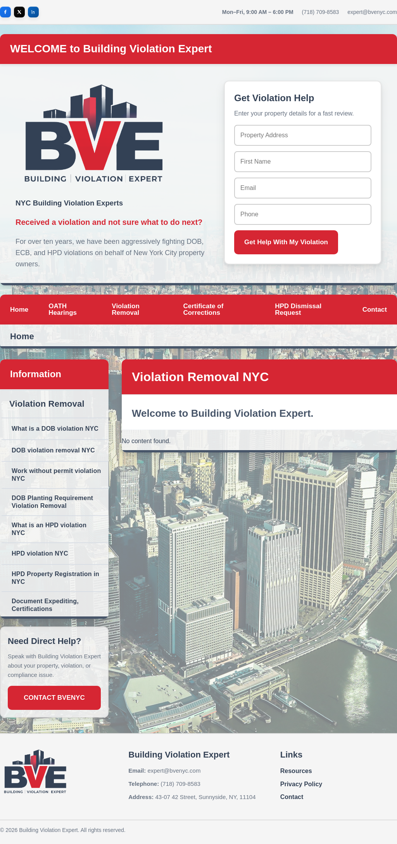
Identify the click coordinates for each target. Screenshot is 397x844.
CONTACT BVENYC (54, 697)
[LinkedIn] (33, 12)
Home (22, 336)
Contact (292, 797)
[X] (19, 12)
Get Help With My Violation (286, 242)
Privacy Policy (301, 784)
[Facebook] (5, 12)
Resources (296, 771)
